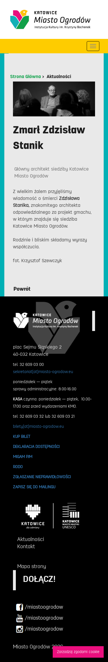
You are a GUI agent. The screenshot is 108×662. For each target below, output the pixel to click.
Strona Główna (25, 76)
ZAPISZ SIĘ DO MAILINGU (34, 487)
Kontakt (26, 546)
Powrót (22, 289)
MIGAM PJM (22, 457)
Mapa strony (31, 566)
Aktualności (59, 76)
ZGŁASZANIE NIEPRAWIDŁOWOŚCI (42, 477)
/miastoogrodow (39, 607)
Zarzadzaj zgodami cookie (78, 652)
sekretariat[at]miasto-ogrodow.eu (43, 372)
